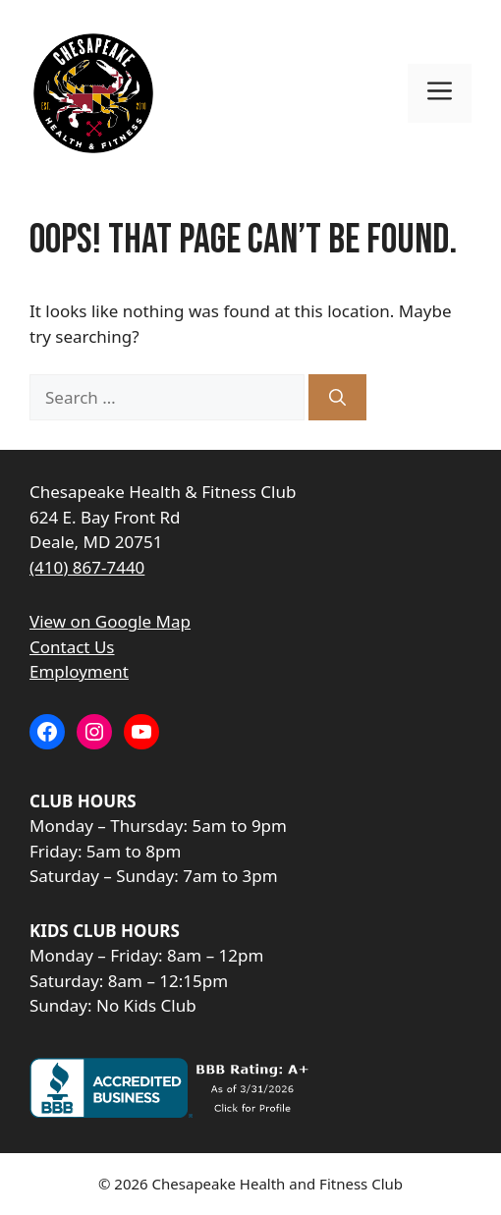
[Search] (337, 397)
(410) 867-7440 (86, 567)
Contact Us (72, 646)
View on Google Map (110, 621)
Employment (79, 671)
